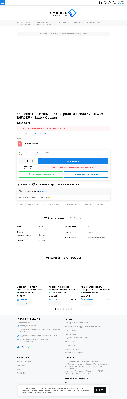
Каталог (20, 204)
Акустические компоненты (77, 338)
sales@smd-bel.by (28, 326)
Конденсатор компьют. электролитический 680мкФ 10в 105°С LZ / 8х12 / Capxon (63, 288)
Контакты (21, 365)
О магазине (22, 373)
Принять (100, 390)
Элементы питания (73, 349)
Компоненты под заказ (75, 353)
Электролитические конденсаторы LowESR (95, 204)
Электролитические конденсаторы (73, 204)
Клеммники (70, 345)
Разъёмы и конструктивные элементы (82, 326)
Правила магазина (25, 362)
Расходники (70, 334)
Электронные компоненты (36, 204)
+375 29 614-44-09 (28, 319)
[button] (55, 309)
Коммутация (70, 330)
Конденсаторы (54, 204)
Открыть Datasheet (27, 143)
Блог (19, 369)
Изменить (43, 191)
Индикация (70, 341)
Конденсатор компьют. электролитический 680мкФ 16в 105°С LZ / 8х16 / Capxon (95, 288)
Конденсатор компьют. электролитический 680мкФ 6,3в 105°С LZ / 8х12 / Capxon (30, 288)
